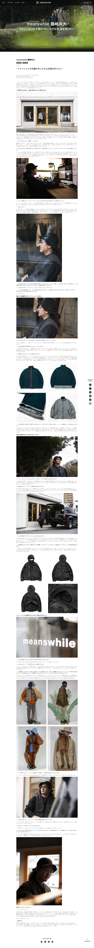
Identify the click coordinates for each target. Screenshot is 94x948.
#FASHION (19, 62)
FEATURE (10, 2)
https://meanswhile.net (22, 918)
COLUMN (17, 2)
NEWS (23, 2)
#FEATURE (25, 62)
